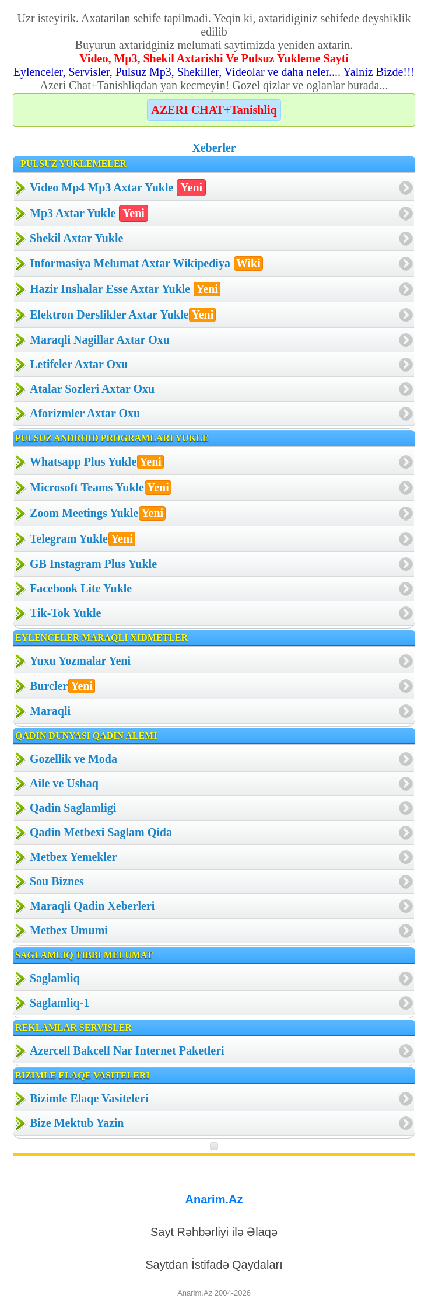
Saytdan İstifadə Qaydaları (214, 1264)
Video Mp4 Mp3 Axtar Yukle (118, 187)
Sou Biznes (57, 881)
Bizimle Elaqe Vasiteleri (89, 1098)
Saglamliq (55, 978)
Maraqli (50, 710)
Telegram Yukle (82, 539)
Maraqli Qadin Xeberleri (92, 905)
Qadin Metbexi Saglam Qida (101, 832)
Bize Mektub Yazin (77, 1122)
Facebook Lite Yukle (81, 588)
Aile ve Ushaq (64, 783)
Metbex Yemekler (73, 856)
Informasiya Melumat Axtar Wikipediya (146, 263)
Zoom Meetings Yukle (98, 513)
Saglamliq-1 (59, 1002)
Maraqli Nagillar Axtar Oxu (100, 339)
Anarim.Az (214, 1199)
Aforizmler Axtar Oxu (85, 413)
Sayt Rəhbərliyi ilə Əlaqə (214, 1232)
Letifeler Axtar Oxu (79, 364)
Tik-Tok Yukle (65, 612)
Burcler (62, 686)
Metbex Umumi (69, 930)
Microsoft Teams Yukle (100, 487)
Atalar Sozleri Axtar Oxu (92, 388)
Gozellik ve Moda (73, 758)
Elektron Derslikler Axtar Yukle (123, 315)
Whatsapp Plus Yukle (97, 462)
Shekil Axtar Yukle (76, 238)
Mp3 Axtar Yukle (89, 213)
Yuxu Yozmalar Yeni (80, 660)
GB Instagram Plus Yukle (93, 563)
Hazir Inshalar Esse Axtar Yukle (125, 289)
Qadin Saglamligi (73, 807)
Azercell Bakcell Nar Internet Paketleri (127, 1050)
